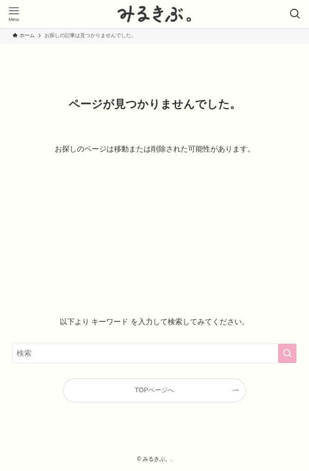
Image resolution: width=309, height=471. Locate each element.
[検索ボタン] (295, 14)
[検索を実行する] (287, 353)
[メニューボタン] (14, 14)
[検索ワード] (155, 353)
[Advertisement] (155, 236)
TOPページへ (154, 390)
